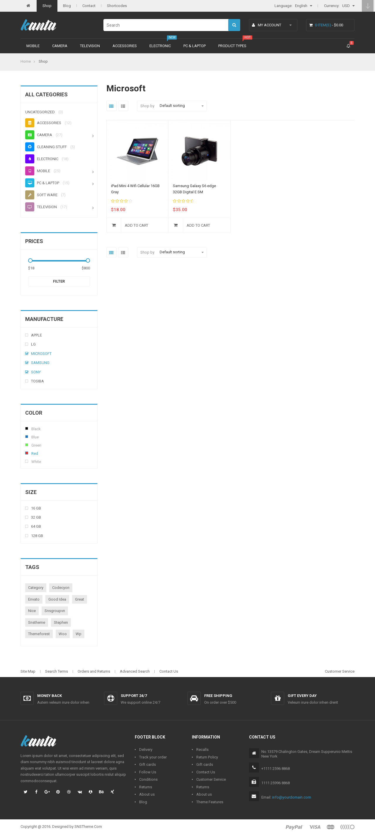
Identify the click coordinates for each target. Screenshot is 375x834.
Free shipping (218, 695)
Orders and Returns (94, 671)
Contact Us (168, 671)
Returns (145, 787)
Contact (89, 6)
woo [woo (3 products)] (63, 634)
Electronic (160, 46)
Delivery (145, 749)
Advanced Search (135, 671)
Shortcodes (117, 6)
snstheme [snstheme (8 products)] (36, 622)
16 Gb (36, 508)
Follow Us (147, 772)
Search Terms (56, 671)
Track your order (153, 757)
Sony (36, 372)
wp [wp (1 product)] (78, 634)
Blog (67, 6)
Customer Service (339, 671)
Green (26, 444)
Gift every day (302, 695)
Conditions (148, 779)
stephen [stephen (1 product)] (61, 622)
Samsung (40, 362)
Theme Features (209, 802)
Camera (59, 46)
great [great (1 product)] (79, 599)
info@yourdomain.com (291, 797)
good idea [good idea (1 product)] (57, 599)
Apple (36, 335)
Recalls (202, 749)
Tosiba (37, 381)
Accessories (124, 46)
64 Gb (36, 526)
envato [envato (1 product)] (34, 599)
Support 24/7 (134, 695)
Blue (26, 436)
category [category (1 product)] (35, 587)
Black (26, 428)
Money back (49, 695)
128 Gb (37, 536)
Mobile (33, 46)
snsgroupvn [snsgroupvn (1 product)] (55, 611)
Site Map (28, 671)
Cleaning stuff (46, 147)
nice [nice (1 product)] (32, 611)
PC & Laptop (194, 46)
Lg (33, 344)
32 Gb (36, 517)
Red (26, 453)
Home (26, 61)
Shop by (147, 106)
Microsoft (41, 353)
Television (90, 46)
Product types (232, 46)
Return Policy (207, 757)
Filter (59, 281)
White (26, 461)
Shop (47, 6)
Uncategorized (40, 112)
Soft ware (41, 195)
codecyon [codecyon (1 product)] (60, 587)
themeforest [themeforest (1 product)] (39, 634)
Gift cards (147, 764)
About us (147, 794)
